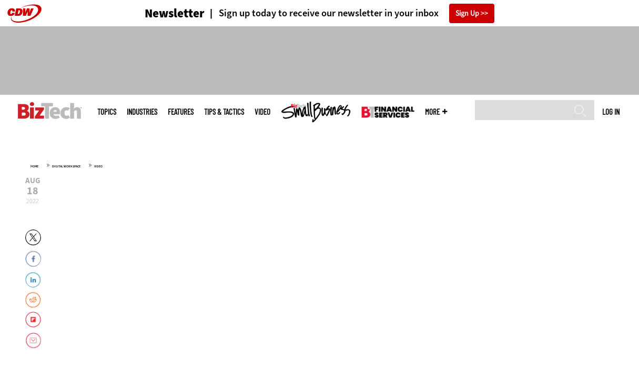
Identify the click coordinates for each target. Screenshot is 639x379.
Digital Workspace (66, 166)
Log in (611, 111)
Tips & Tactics (224, 112)
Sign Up (467, 13)
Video (262, 112)
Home (34, 166)
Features (181, 112)
